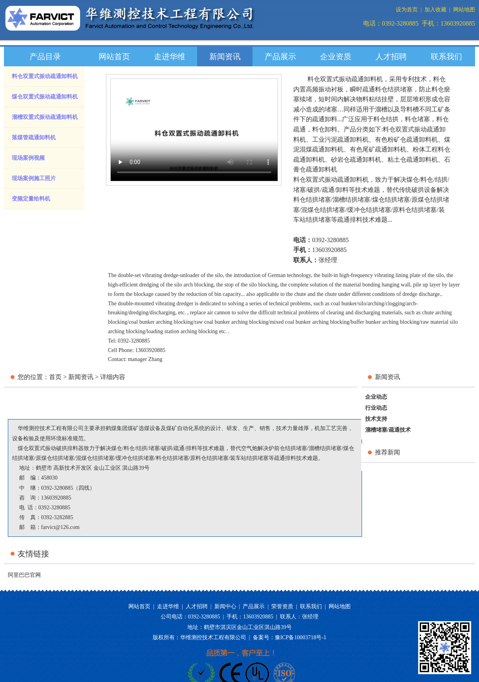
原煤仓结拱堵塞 (55, 458)
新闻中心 (225, 606)
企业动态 (376, 397)
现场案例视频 (28, 158)
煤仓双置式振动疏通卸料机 (45, 97)
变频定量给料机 (31, 199)
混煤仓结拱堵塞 (323, 209)
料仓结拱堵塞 (312, 199)
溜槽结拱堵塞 (351, 199)
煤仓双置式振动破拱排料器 (51, 448)
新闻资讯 (225, 56)
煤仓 (412, 179)
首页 (55, 377)
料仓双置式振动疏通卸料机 (45, 76)
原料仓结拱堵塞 (415, 209)
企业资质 (335, 56)
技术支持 (376, 419)
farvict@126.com (60, 527)
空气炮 (249, 448)
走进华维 (169, 56)
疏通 (328, 189)
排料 (191, 448)
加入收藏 (435, 10)
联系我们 (446, 56)
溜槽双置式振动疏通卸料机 (45, 117)
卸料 (342, 189)
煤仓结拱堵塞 (391, 199)
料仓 (426, 179)
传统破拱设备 (418, 189)
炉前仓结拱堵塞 (288, 448)
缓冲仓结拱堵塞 (369, 209)
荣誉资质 (282, 606)
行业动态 (376, 408)
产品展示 (280, 56)
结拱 (441, 179)
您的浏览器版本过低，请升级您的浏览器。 (194, 129)
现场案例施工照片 (34, 178)
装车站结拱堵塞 (249, 458)
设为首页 (407, 10)
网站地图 (464, 10)
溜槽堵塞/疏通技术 (388, 430)
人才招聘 (391, 56)
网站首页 (114, 56)
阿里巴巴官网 (24, 575)
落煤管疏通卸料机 (34, 137)
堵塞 (299, 189)
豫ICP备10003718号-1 (300, 637)
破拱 (313, 189)
